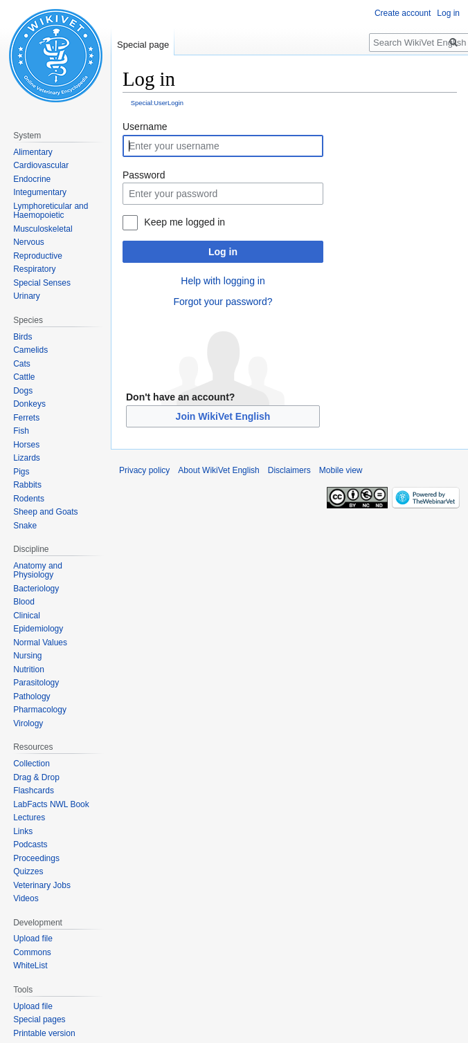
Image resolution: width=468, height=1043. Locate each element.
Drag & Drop (36, 777)
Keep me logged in (184, 222)
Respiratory (34, 269)
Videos (25, 898)
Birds (22, 337)
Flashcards (33, 790)
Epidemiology (38, 629)
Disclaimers (289, 470)
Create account (403, 13)
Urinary (26, 296)
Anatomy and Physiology (37, 570)
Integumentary (39, 192)
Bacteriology (36, 588)
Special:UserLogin (157, 103)
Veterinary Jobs (42, 885)
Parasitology (36, 682)
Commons (32, 952)
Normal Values (40, 642)
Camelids (30, 350)
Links (23, 831)
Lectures (29, 817)
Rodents (28, 499)
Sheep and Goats (45, 512)
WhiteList (30, 965)
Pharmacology (39, 709)
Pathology (31, 696)
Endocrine (32, 179)
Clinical (26, 615)
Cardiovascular (41, 165)
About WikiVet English (218, 470)
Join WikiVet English (223, 416)
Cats (21, 364)
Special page (143, 44)
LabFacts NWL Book (51, 804)
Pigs (21, 472)
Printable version (44, 1033)
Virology (28, 723)
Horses (26, 445)
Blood (24, 602)
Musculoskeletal (42, 229)
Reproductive (37, 256)
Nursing (27, 656)
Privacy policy (144, 470)
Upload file (33, 938)
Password (144, 175)
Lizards (26, 458)
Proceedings (36, 858)
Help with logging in (222, 280)
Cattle (24, 377)
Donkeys (29, 404)
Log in (222, 251)
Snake (25, 525)
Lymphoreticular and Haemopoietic (50, 211)
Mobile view (341, 470)
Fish (21, 431)
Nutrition (28, 669)
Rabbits (27, 485)
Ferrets (26, 418)
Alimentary (33, 152)
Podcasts (30, 844)
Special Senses (42, 283)
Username (145, 126)
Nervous (28, 242)
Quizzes (28, 871)
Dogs (23, 391)
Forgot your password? (222, 301)
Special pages (39, 1019)
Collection (31, 763)
